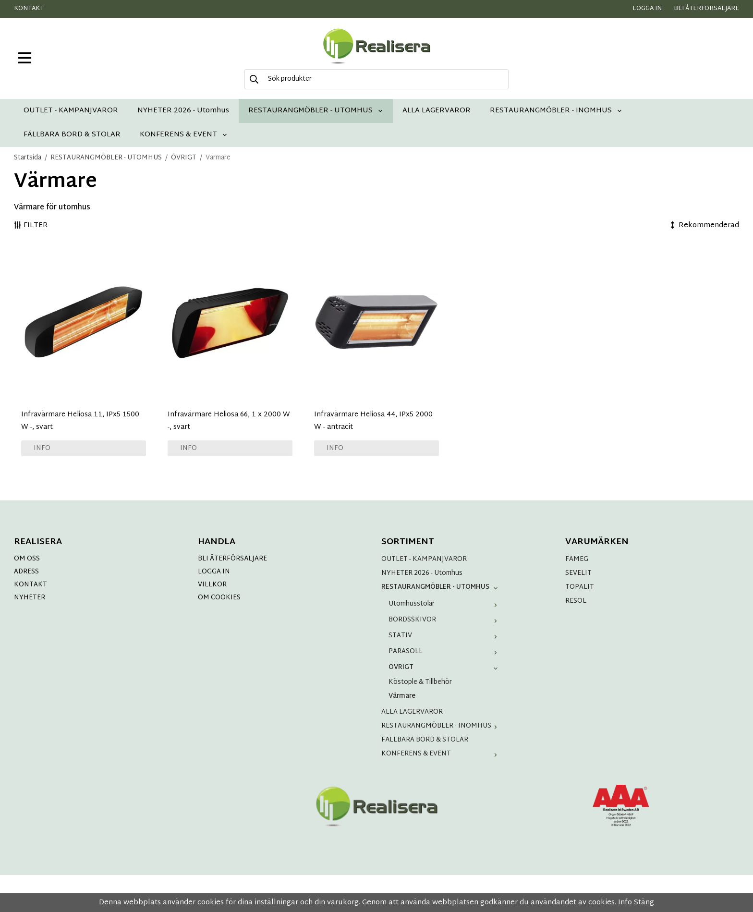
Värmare (402, 696)
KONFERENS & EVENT (184, 134)
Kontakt (29, 8)
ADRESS (26, 572)
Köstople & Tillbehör (420, 682)
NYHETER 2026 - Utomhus (183, 110)
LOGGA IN (214, 572)
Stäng (644, 902)
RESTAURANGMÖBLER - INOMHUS (556, 110)
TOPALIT (579, 587)
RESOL (575, 601)
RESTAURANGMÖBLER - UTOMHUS (315, 110)
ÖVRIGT (445, 667)
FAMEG (576, 559)
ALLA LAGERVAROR (436, 110)
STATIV (445, 636)
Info (42, 448)
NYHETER (29, 598)
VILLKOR (212, 585)
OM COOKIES (219, 598)
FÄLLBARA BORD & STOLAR (72, 134)
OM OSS (27, 559)
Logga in (647, 8)
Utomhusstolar (445, 604)
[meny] (25, 57)
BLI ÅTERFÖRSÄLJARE (232, 559)
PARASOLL (445, 651)
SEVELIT (578, 573)
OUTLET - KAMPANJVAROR (71, 110)
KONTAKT (30, 585)
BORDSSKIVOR (445, 620)
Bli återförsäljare (706, 8)
